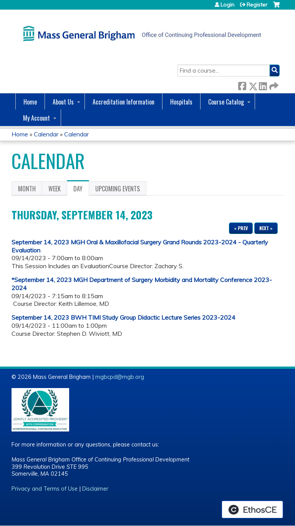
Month (27, 188)
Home (30, 101)
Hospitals (181, 101)
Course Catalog (226, 101)
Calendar (46, 134)
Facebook (242, 84)
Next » (266, 228)
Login (227, 4)
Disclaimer (95, 488)
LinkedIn (263, 84)
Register (257, 4)
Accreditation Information (123, 101)
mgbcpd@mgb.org (119, 376)
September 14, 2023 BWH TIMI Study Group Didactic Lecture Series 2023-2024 (123, 317)
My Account (36, 118)
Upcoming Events (117, 188)
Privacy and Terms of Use (45, 488)
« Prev (241, 228)
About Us (63, 101)
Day (81, 190)
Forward (273, 84)
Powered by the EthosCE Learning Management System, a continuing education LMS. (252, 509)
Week (54, 188)
